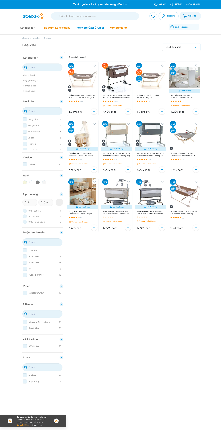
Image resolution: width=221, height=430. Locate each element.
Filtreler (28, 304)
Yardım (160, 4)
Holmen (32, 143)
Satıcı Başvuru (193, 4)
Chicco (31, 137)
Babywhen (33, 125)
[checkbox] (25, 119)
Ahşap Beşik (29, 75)
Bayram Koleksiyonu (57, 27)
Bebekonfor (34, 131)
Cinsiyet (28, 157)
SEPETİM (189, 16)
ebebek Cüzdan (179, 27)
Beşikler (47, 38)
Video (26, 286)
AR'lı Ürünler (31, 339)
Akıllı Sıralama (182, 47)
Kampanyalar (118, 27)
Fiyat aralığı (31, 194)
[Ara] (95, 16)
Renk (26, 175)
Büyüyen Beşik (30, 80)
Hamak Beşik (30, 85)
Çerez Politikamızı (24, 425)
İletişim (176, 4)
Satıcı (26, 357)
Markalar (29, 101)
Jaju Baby (33, 150)
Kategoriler (30, 57)
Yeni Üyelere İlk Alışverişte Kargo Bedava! (101, 4)
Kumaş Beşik (29, 91)
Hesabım (171, 16)
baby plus (33, 119)
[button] (69, 101)
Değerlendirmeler (34, 232)
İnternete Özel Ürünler (90, 27)
